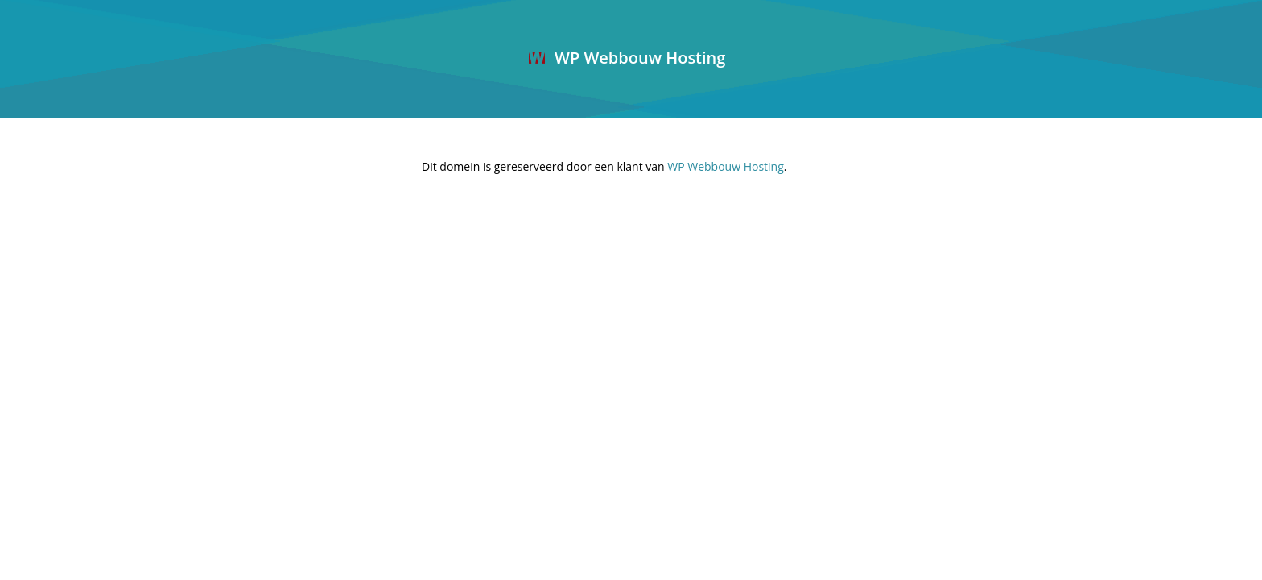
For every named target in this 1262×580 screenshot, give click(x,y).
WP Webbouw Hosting (627, 58)
